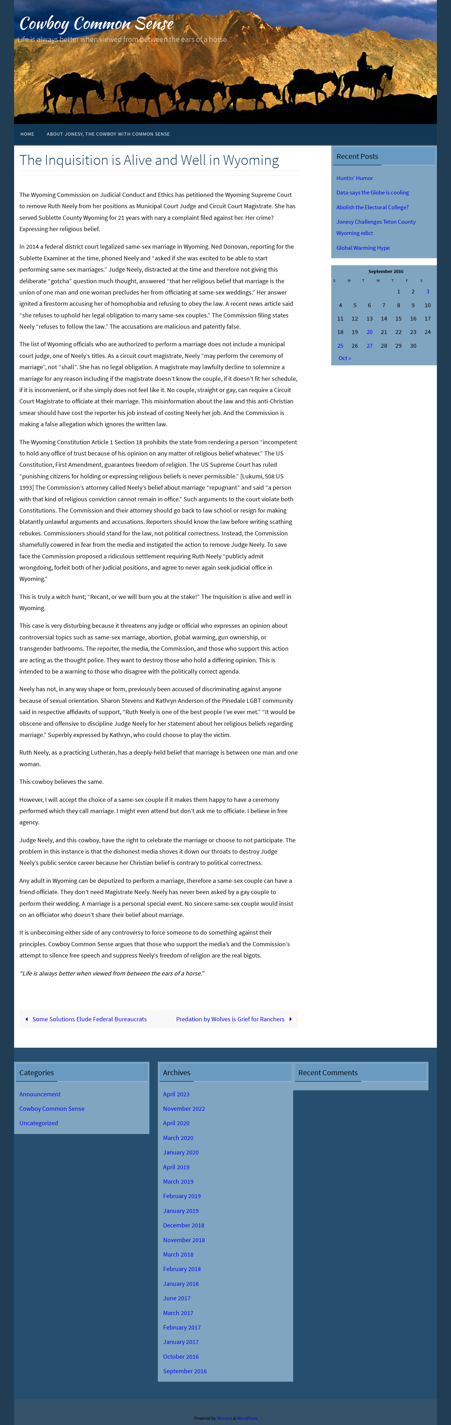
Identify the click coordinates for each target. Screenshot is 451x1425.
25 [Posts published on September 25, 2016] (340, 345)
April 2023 (176, 1094)
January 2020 (181, 1152)
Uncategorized (38, 1123)
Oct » (345, 358)
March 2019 (178, 1181)
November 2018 (184, 1240)
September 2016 (185, 1371)
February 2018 (182, 1269)
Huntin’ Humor (356, 178)
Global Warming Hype (365, 247)
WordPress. (247, 1418)
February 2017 (182, 1327)
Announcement (40, 1094)
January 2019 (181, 1211)
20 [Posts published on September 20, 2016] (369, 332)
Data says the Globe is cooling (376, 192)
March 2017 (178, 1313)
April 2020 (176, 1123)
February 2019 (182, 1196)
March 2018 (178, 1254)
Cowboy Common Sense (95, 23)
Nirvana (224, 1418)
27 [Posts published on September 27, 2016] (369, 345)
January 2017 (181, 1342)
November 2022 (184, 1108)
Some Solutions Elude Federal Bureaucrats (84, 1019)
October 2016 (181, 1356)
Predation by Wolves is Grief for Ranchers (235, 1019)
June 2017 (177, 1298)
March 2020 (178, 1138)
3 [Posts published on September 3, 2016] (427, 291)
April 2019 (176, 1167)
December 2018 (183, 1225)
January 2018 (181, 1284)
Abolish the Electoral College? (376, 207)
